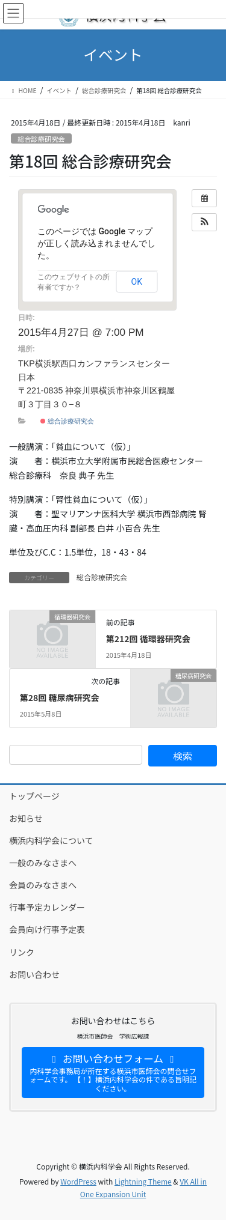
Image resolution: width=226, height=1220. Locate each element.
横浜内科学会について (51, 840)
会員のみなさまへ (43, 885)
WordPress (78, 1181)
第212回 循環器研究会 (148, 639)
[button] (204, 222)
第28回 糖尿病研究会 (59, 697)
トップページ (34, 796)
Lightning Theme (143, 1181)
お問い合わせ (34, 974)
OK (136, 282)
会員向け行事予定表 (47, 929)
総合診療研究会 (40, 139)
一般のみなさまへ (43, 863)
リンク (21, 952)
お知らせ (26, 818)
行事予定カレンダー (47, 907)
